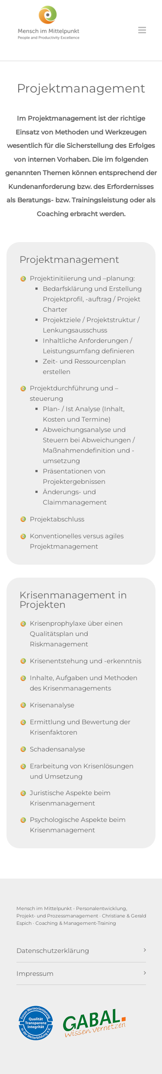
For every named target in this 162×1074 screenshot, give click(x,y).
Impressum (35, 973)
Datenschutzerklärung (52, 950)
